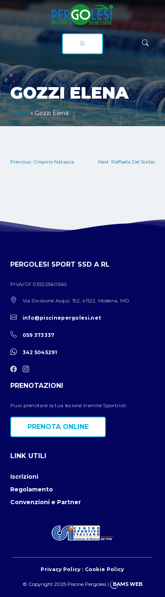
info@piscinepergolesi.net (62, 318)
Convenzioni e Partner (45, 502)
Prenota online (58, 427)
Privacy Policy (60, 569)
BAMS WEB (127, 584)
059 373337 (39, 335)
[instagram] (28, 369)
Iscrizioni (24, 476)
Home (19, 113)
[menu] (82, 43)
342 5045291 (40, 352)
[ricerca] (145, 43)
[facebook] (15, 369)
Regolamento (31, 489)
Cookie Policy (104, 569)
